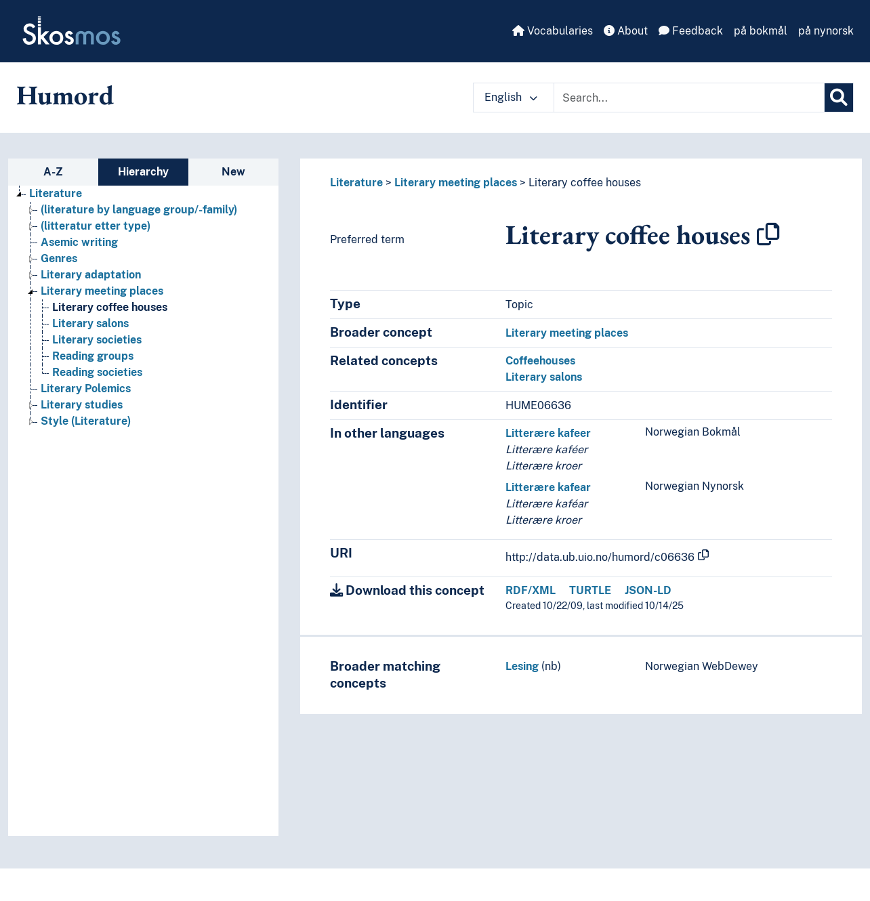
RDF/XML (530, 590)
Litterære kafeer (548, 433)
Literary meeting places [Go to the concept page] (102, 291)
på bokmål (760, 30)
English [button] (510, 97)
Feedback (691, 30)
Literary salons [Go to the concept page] (90, 323)
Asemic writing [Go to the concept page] (79, 242)
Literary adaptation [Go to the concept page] (91, 274)
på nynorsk (826, 30)
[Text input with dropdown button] (689, 97)
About (626, 30)
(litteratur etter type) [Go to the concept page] (95, 225)
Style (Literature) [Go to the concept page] (86, 421)
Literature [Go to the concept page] (55, 193)
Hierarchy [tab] (143, 171)
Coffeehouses (540, 360)
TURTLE (590, 590)
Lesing (522, 666)
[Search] (839, 97)
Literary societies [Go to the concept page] (97, 339)
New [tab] (233, 171)
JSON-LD (648, 590)
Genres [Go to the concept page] (59, 258)
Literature (356, 182)
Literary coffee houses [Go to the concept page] (109, 307)
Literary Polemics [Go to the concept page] (86, 388)
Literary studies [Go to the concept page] (82, 404)
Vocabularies (552, 30)
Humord (65, 94)
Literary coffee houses (585, 182)
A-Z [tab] (53, 171)
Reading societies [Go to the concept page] (97, 372)
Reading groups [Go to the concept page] (92, 356)
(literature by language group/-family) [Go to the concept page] (139, 209)
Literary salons (543, 377)
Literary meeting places (455, 182)
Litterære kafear (548, 487)
